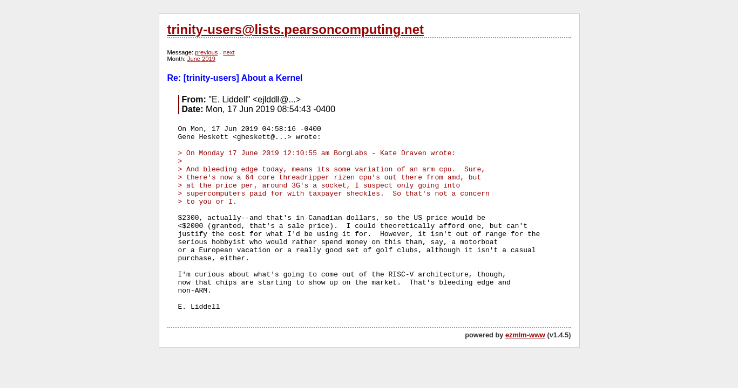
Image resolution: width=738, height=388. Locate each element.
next (228, 52)
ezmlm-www (525, 335)
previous (206, 52)
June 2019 (201, 59)
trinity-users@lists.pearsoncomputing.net (295, 29)
